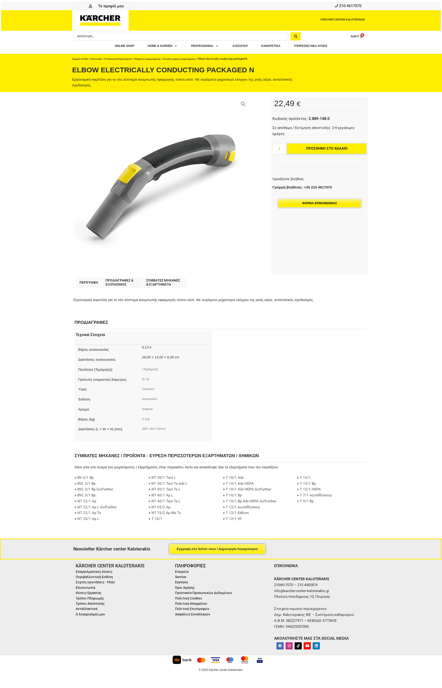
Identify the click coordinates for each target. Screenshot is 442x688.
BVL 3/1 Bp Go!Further (95, 492)
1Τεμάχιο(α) (151, 372)
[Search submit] (296, 37)
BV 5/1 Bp (85, 480)
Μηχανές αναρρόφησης (152, 60)
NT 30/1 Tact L (163, 480)
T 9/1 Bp (307, 504)
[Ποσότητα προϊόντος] (279, 150)
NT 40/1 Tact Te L (166, 504)
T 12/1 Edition (237, 515)
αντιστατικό (150, 401)
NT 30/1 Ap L (88, 521)
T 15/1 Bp (308, 486)
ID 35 (146, 382)
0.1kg (146, 421)
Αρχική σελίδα (80, 60)
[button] (154, 47)
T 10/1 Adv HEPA (240, 486)
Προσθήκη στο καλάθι (326, 150)
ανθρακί (148, 411)
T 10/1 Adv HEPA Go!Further (248, 492)
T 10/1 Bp (234, 498)
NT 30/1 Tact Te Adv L (169, 486)
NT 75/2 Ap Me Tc (166, 515)
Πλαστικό (149, 391)
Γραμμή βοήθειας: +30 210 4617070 (302, 189)
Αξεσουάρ (97, 60)
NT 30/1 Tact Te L (166, 492)
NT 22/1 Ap (86, 504)
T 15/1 (305, 480)
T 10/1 (156, 521)
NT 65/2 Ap (160, 510)
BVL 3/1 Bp (86, 486)
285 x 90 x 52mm (155, 431)
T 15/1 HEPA (310, 492)
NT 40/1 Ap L (162, 498)
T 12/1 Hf (233, 521)
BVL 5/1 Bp (86, 498)
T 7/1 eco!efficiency (316, 498)
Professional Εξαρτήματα (121, 60)
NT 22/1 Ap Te (89, 515)
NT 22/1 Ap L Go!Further (97, 510)
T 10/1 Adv (235, 480)
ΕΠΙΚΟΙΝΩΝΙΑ (287, 568)
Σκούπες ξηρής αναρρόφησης (185, 60)
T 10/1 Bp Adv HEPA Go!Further (251, 504)
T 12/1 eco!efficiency (243, 510)
